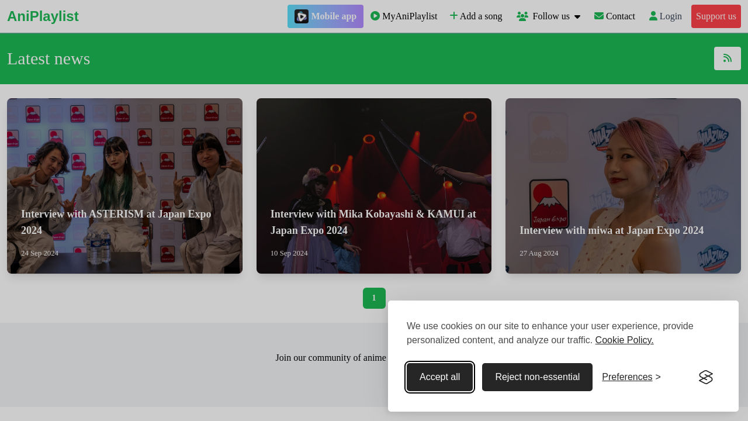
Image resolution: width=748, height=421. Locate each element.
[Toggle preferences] (631, 377)
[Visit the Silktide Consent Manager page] (706, 377)
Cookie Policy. (624, 340)
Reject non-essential (537, 377)
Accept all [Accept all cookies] (440, 377)
